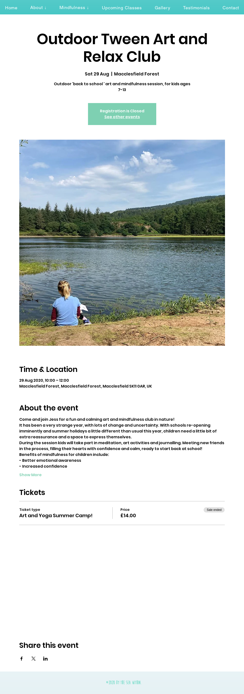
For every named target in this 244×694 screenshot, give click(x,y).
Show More (30, 475)
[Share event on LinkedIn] (45, 659)
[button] (38, 7)
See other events (122, 117)
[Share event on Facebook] (21, 659)
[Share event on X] (33, 659)
